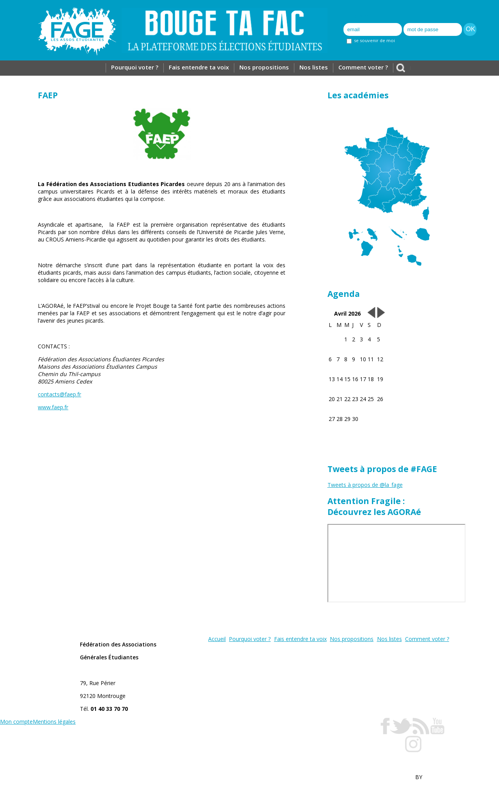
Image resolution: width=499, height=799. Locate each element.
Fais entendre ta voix (199, 67)
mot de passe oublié (426, 41)
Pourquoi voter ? (134, 67)
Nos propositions (264, 67)
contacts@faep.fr (59, 394)
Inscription (358, 16)
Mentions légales (54, 721)
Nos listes (313, 67)
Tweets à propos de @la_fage (365, 484)
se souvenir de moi (371, 40)
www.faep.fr (53, 407)
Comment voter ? (363, 67)
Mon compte (16, 721)
